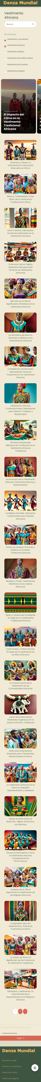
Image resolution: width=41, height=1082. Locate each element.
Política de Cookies (9, 1072)
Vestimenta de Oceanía (16, 65)
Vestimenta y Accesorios (16, 39)
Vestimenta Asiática (14, 52)
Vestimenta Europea (14, 71)
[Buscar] (32, 23)
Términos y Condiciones (11, 1066)
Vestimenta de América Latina (18, 58)
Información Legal (9, 1060)
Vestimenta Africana (14, 45)
